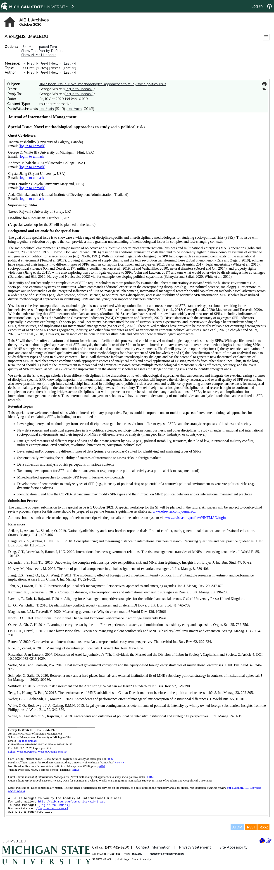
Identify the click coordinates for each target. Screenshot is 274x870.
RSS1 (251, 827)
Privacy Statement (195, 847)
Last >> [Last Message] (69, 63)
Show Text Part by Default (42, 51)
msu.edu (137, 853)
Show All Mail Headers (38, 55)
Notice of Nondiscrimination (167, 853)
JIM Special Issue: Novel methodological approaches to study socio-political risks (102, 84)
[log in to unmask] (79, 89)
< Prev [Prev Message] (42, 63)
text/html (74, 109)
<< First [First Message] (28, 63)
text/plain (46, 109)
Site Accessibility (233, 847)
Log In (257, 6)
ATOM (237, 827)
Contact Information (153, 847)
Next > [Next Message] (55, 63)
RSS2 (263, 827)
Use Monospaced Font (39, 47)
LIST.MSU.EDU (14, 841)
